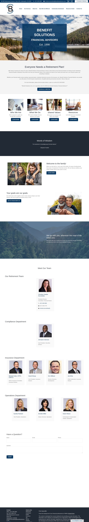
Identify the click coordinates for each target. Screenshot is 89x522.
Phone (59, 437)
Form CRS (44, 511)
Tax (26, 517)
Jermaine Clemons (43, 339)
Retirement (28, 511)
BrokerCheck (71, 513)
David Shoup (32, 376)
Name (8, 437)
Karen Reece (66, 413)
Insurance (28, 516)
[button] (21, 9)
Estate (27, 514)
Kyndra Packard (18, 413)
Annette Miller (42, 413)
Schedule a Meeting (81, 1)
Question (9, 445)
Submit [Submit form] (10, 456)
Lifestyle (28, 520)
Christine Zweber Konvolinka (43, 295)
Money (27, 519)
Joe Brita (70, 376)
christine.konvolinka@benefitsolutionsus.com (54, 1)
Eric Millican (51, 376)
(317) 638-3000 (37, 1)
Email (33, 437)
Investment (28, 513)
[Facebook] (71, 1)
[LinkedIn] (68, 1)
